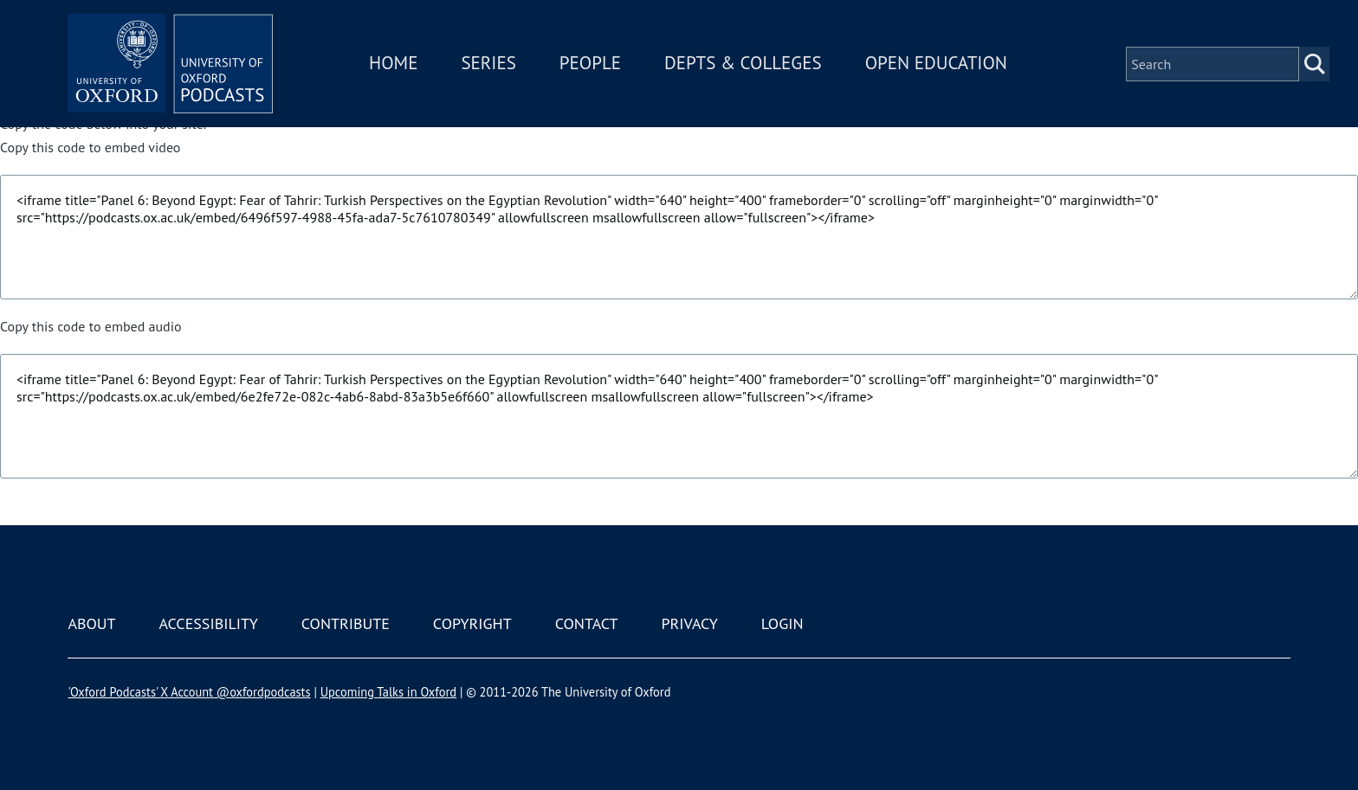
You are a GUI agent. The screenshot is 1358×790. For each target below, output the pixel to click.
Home (395, 63)
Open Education (937, 63)
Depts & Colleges (745, 63)
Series (489, 63)
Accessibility (207, 623)
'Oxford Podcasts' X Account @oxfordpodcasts (189, 692)
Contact (586, 623)
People (591, 63)
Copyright (472, 623)
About (91, 623)
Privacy (690, 623)
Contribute (345, 623)
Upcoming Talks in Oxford (388, 692)
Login (782, 623)
